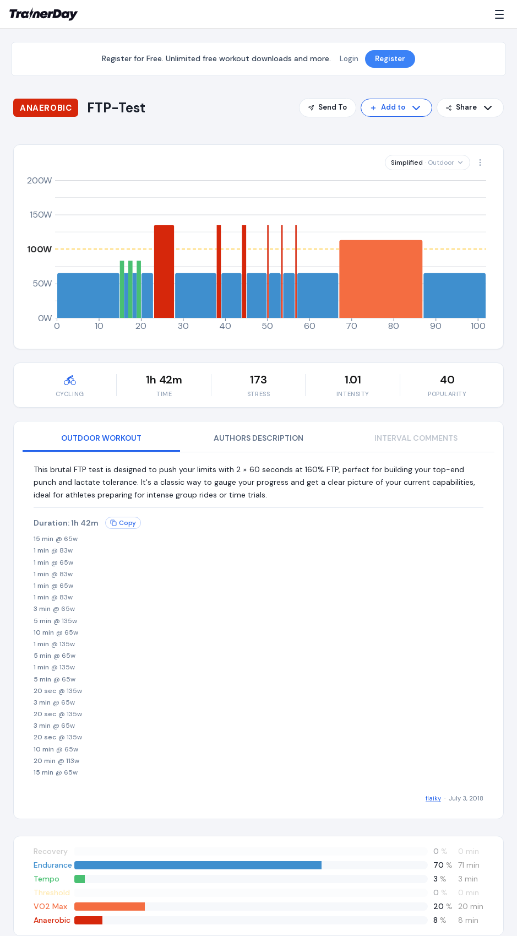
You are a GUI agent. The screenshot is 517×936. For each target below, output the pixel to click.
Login (349, 58)
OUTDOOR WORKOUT (101, 438)
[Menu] (502, 14)
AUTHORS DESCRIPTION (258, 438)
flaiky (433, 798)
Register (390, 58)
